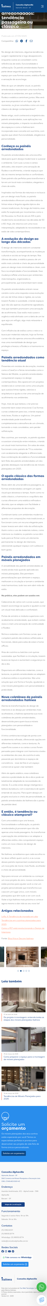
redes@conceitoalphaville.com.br (14, 1241)
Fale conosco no (17, 1257)
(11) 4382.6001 (7, 1230)
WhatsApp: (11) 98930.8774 (12, 1237)
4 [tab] (26, 971)
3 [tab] (23, 971)
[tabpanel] (22, 957)
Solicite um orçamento (13, 1153)
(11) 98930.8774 (7, 1234)
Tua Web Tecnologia (27, 1288)
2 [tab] (21, 971)
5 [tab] (29, 971)
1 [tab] (18, 971)
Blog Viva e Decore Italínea (21, 938)
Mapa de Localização (13, 1204)
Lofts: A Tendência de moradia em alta (19, 916)
